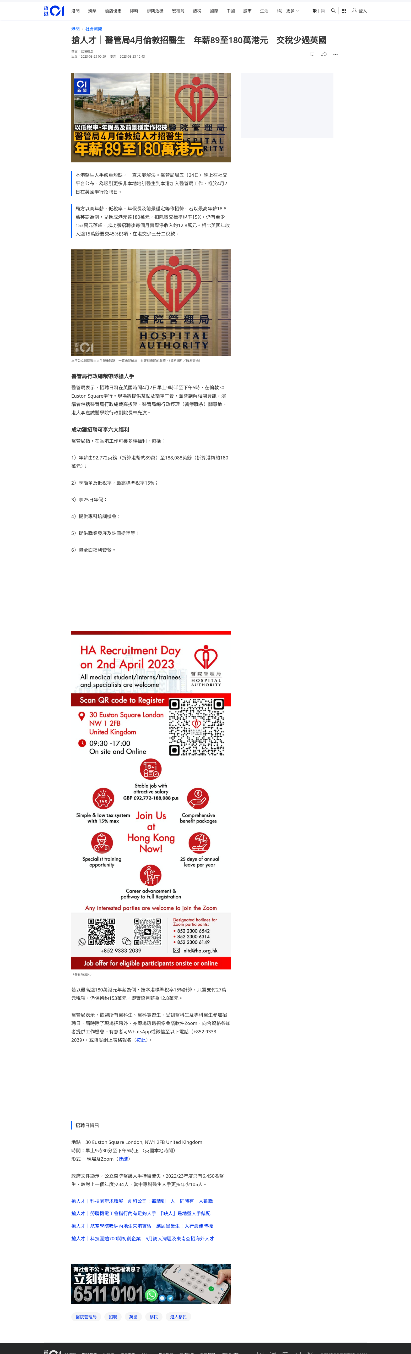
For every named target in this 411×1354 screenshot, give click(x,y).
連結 (123, 1157)
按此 (141, 1038)
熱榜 (197, 9)
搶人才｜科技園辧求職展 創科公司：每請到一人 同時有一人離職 (142, 1199)
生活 (264, 9)
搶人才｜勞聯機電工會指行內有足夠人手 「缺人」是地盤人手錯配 (140, 1211)
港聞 (75, 9)
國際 (214, 9)
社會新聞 (93, 27)
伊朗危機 (155, 9)
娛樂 (92, 9)
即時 (134, 9)
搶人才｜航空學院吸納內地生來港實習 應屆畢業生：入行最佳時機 (142, 1224)
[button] (312, 52)
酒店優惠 (113, 9)
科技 (281, 9)
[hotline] (151, 1282)
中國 (230, 9)
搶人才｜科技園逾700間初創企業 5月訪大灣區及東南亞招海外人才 (142, 1237)
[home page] (54, 9)
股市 (247, 9)
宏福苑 (178, 9)
